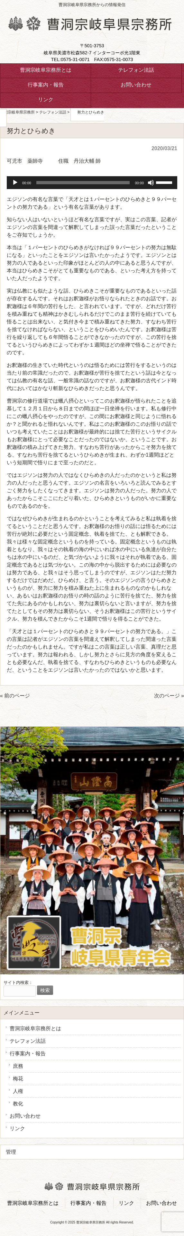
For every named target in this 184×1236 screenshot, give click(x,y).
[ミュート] (151, 182)
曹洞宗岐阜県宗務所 (17, 112)
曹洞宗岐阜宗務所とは (35, 1028)
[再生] (15, 182)
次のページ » (169, 695)
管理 (11, 1152)
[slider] (83, 182)
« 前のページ (15, 695)
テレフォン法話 (28, 1041)
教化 (18, 1103)
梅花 (18, 1078)
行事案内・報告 (28, 1053)
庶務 (18, 1066)
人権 (18, 1091)
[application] (92, 182)
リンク (17, 1128)
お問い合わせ (25, 1116)
